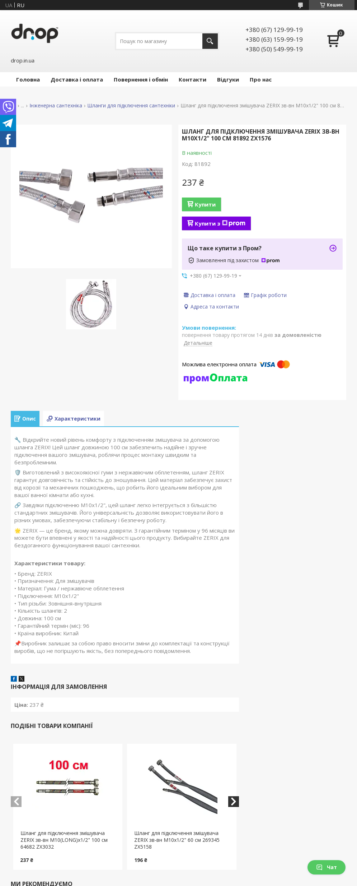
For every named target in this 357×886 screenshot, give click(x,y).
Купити (205, 204)
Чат (326, 867)
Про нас (261, 79)
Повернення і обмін (141, 79)
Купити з (220, 223)
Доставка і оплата (77, 79)
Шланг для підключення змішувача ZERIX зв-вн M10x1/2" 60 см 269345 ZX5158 (177, 840)
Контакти (192, 79)
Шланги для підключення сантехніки (131, 105)
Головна (28, 79)
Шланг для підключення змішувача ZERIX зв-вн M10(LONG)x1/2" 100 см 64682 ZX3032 (64, 840)
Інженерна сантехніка (55, 105)
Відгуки (228, 79)
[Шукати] (210, 41)
